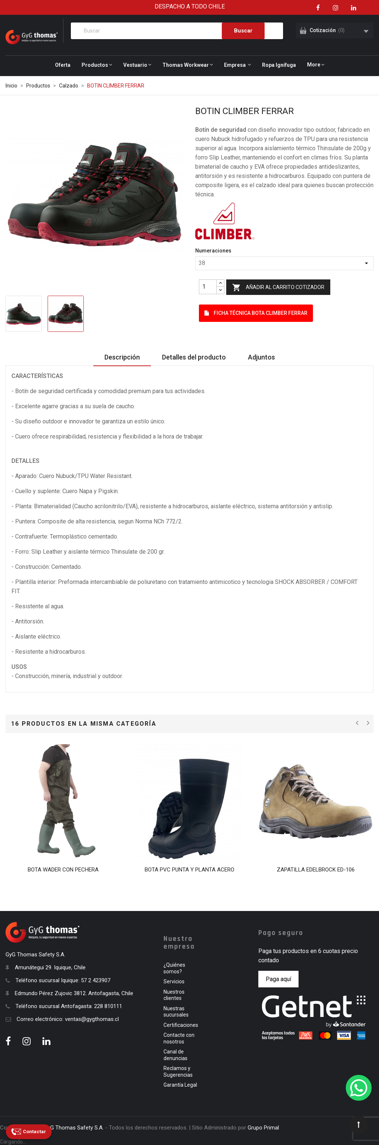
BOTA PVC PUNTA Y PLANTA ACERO (189, 869)
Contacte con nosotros (178, 1038)
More (313, 65)
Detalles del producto (194, 357)
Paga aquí (278, 979)
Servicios (174, 981)
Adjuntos (261, 357)
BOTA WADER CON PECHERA (63, 869)
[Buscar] (177, 31)
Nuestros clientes (174, 995)
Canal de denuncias (175, 1055)
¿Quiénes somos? (174, 968)
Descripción (122, 357)
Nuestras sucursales (176, 1011)
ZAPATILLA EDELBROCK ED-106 (316, 869)
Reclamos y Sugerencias (178, 1071)
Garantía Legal (180, 1085)
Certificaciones (180, 1025)
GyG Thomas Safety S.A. (74, 1127)
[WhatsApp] (359, 1088)
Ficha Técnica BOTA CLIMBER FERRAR (255, 313)
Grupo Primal (263, 1127)
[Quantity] (208, 286)
